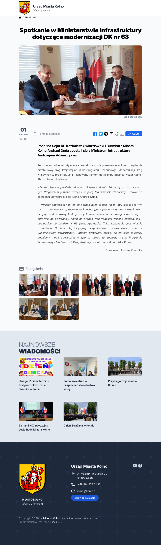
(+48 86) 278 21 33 (88, 484)
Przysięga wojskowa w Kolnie (122, 383)
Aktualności (30, 17)
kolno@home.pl (86, 491)
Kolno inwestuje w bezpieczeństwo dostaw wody (79, 385)
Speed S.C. (56, 521)
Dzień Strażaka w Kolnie (79, 425)
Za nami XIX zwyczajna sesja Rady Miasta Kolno (34, 427)
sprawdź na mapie (84, 497)
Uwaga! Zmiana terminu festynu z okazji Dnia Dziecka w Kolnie (34, 385)
